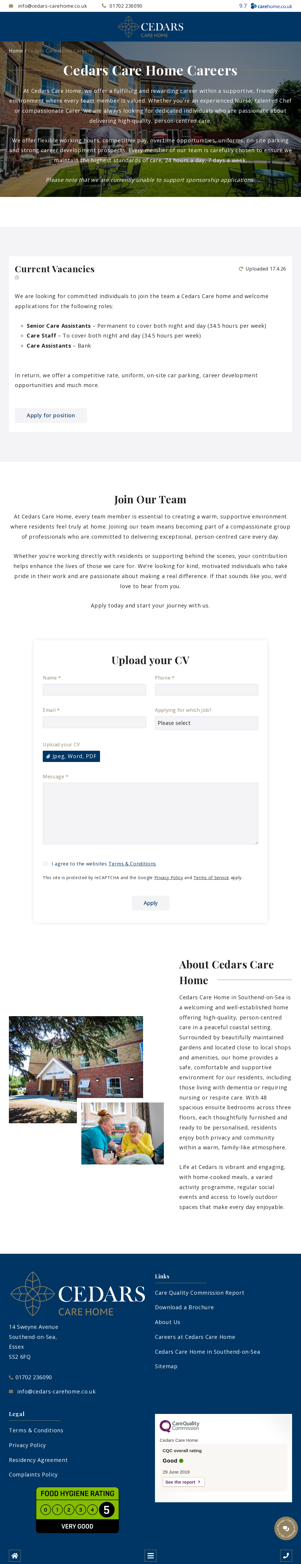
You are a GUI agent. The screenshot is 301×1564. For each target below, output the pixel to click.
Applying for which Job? (183, 710)
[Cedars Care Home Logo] (150, 26)
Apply (151, 902)
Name (52, 677)
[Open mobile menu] (150, 1556)
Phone (165, 677)
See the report (180, 1482)
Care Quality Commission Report (199, 1292)
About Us (167, 1322)
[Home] (15, 1556)
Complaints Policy (33, 1474)
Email (51, 710)
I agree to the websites (104, 863)
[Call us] (286, 1556)
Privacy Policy (168, 877)
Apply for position (51, 415)
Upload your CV (61, 744)
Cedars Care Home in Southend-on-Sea (207, 1351)
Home (16, 50)
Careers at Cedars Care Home (195, 1336)
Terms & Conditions (132, 863)
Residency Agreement (38, 1459)
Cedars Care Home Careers (60, 50)
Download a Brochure (184, 1307)
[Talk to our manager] (286, 1528)
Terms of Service (211, 877)
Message (56, 776)
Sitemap (166, 1366)
